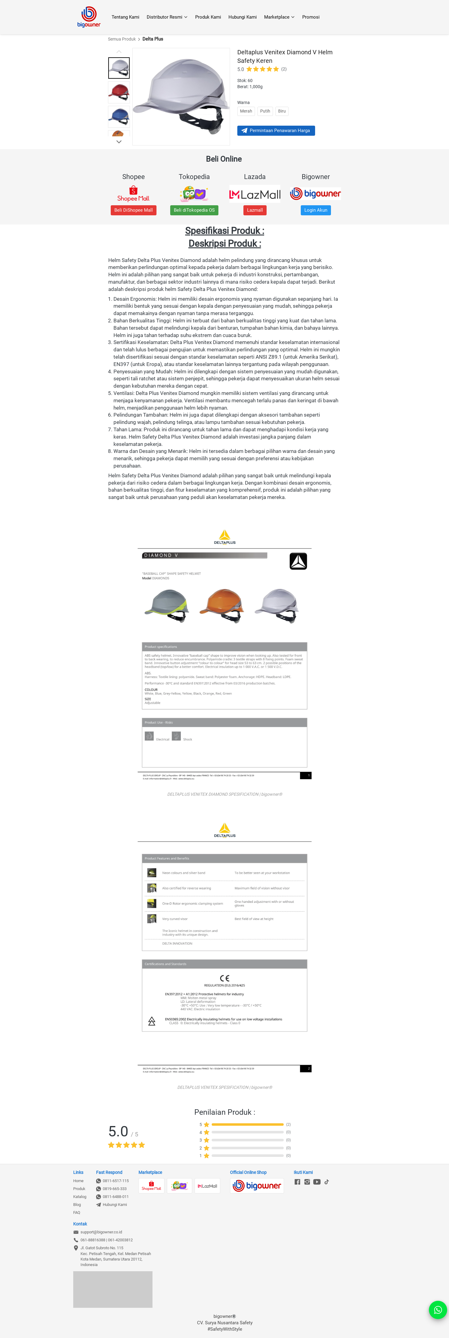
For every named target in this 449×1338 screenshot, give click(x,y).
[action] (438, 1310)
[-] (297, 1182)
